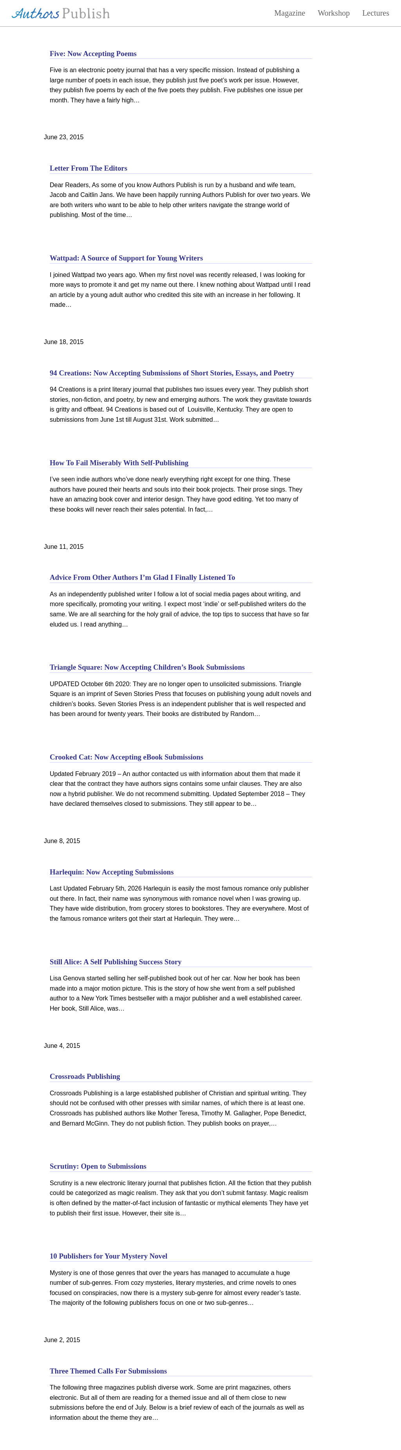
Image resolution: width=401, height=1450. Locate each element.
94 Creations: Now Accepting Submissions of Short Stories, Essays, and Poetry (172, 373)
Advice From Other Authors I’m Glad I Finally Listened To (142, 577)
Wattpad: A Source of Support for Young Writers (126, 258)
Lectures (375, 13)
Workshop (334, 13)
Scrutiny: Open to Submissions (98, 1166)
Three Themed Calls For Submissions (108, 1371)
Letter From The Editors (88, 168)
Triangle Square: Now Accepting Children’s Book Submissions (147, 667)
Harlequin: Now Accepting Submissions (111, 872)
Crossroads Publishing (85, 1076)
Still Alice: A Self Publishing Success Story (116, 962)
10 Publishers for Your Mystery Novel (108, 1256)
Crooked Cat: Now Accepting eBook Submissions (126, 757)
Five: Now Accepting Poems (93, 53)
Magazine (290, 13)
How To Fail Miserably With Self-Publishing (119, 463)
